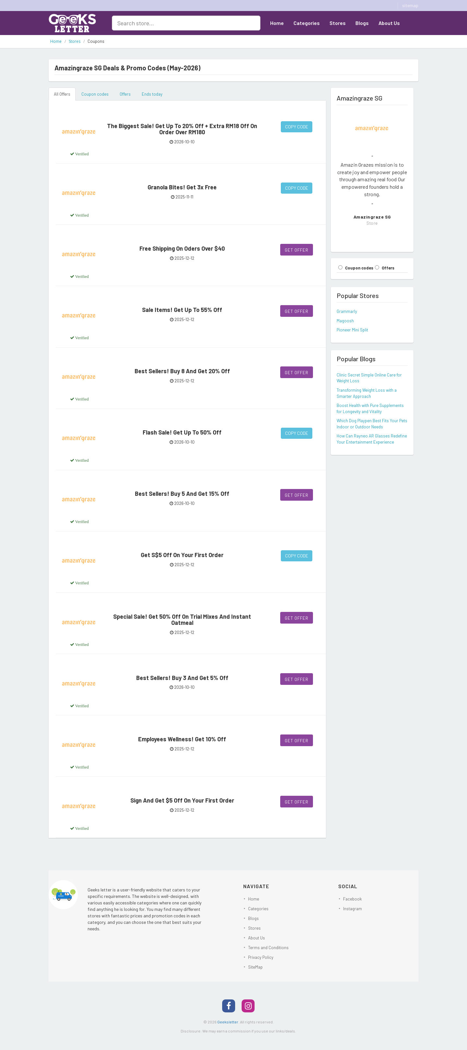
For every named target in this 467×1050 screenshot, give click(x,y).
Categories (306, 23)
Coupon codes (95, 94)
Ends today (152, 94)
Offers (125, 94)
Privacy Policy (260, 957)
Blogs (362, 23)
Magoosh (345, 320)
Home (277, 23)
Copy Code (296, 126)
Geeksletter (227, 1022)
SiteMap (255, 967)
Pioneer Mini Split (352, 329)
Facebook (352, 898)
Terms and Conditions (268, 947)
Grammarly (347, 311)
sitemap (410, 5)
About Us (389, 23)
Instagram (352, 908)
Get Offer (296, 250)
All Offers (62, 94)
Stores (337, 23)
